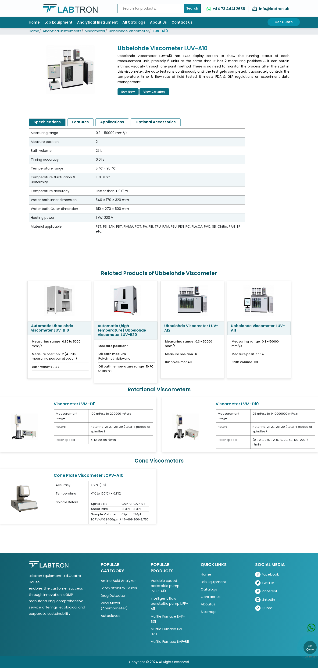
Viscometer (95, 30)
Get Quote (284, 22)
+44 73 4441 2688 (229, 8)
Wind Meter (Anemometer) (114, 606)
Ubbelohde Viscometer (129, 30)
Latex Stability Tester (119, 588)
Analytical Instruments (62, 30)
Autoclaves (110, 615)
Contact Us (211, 596)
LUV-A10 (160, 30)
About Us (158, 22)
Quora (263, 608)
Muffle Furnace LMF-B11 (170, 641)
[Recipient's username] (151, 8)
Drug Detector (113, 595)
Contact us (182, 22)
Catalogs (209, 589)
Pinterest (266, 591)
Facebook (267, 574)
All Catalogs (133, 22)
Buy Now (128, 91)
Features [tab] (80, 122)
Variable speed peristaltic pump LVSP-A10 (165, 585)
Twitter (264, 583)
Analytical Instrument (97, 22)
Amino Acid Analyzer (118, 580)
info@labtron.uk (274, 8)
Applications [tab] (112, 122)
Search (192, 8)
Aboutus (208, 604)
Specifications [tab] (47, 122)
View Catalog (154, 91)
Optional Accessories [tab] (156, 122)
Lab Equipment (58, 22)
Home (34, 22)
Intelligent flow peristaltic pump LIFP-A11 (169, 603)
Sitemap (208, 611)
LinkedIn (265, 599)
